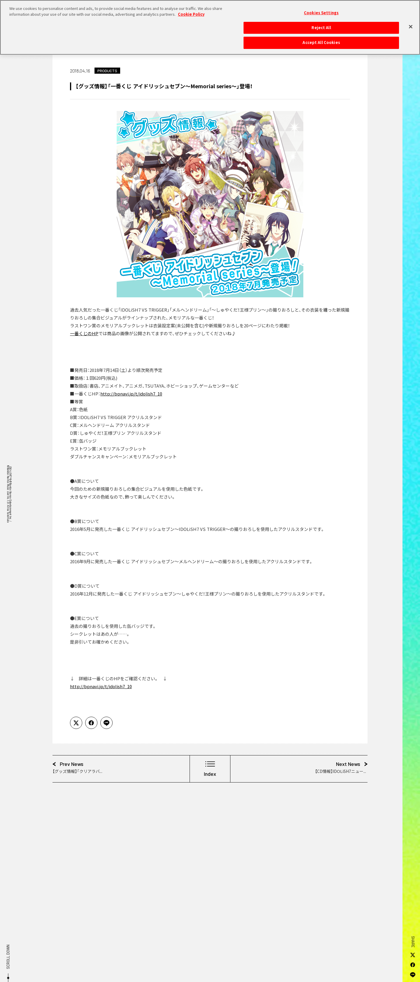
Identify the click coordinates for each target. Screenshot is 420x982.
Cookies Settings (321, 10)
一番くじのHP (84, 333)
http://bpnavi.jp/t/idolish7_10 (131, 394)
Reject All (321, 24)
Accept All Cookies (321, 40)
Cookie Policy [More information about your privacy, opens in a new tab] (191, 11)
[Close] (410, 23)
